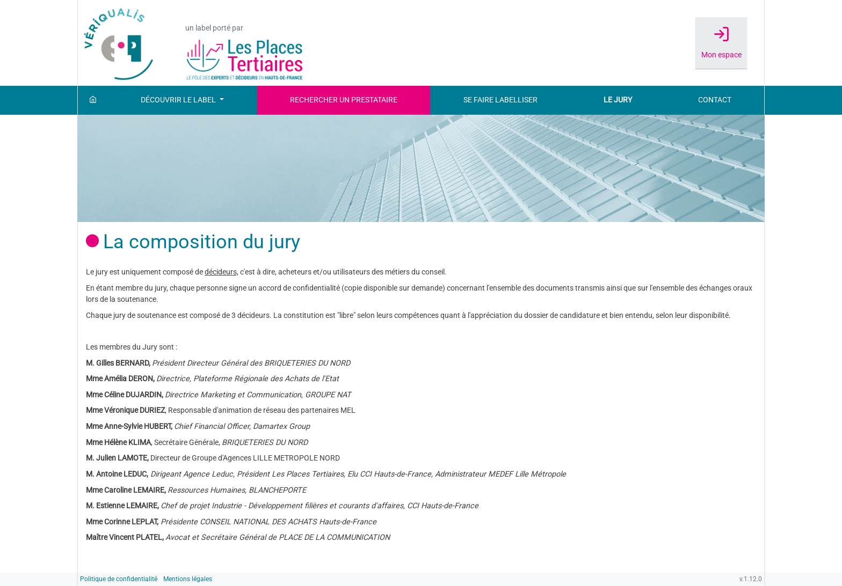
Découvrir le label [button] (179, 100)
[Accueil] (93, 100)
